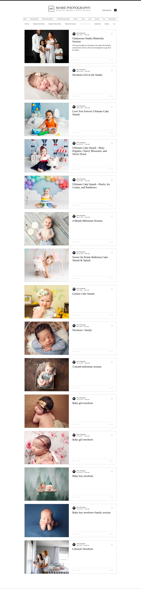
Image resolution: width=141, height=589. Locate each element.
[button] (114, 24)
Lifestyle (106, 24)
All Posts (26, 24)
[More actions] (112, 34)
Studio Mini (97, 24)
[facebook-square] (115, 10)
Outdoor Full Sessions (70, 24)
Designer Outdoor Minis (54, 24)
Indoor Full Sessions (85, 24)
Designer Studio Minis (39, 24)
